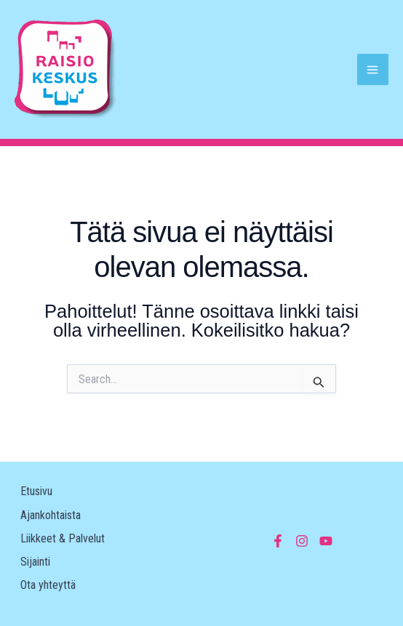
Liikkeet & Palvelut (62, 538)
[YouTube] (325, 540)
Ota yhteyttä (48, 585)
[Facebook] (277, 540)
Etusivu (36, 491)
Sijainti (35, 562)
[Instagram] (301, 540)
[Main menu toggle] (373, 70)
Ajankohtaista (50, 515)
